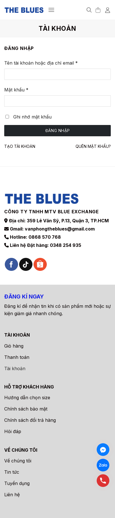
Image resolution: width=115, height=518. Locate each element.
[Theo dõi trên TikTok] (25, 264)
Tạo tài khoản (19, 146)
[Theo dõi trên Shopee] (40, 264)
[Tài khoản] (108, 9)
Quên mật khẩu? (93, 146)
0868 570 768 (44, 237)
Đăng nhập (57, 130)
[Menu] (51, 10)
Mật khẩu (21, 90)
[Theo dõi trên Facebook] (11, 264)
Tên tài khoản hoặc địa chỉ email (46, 63)
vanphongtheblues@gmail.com (60, 229)
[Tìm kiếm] (89, 10)
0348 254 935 (65, 245)
